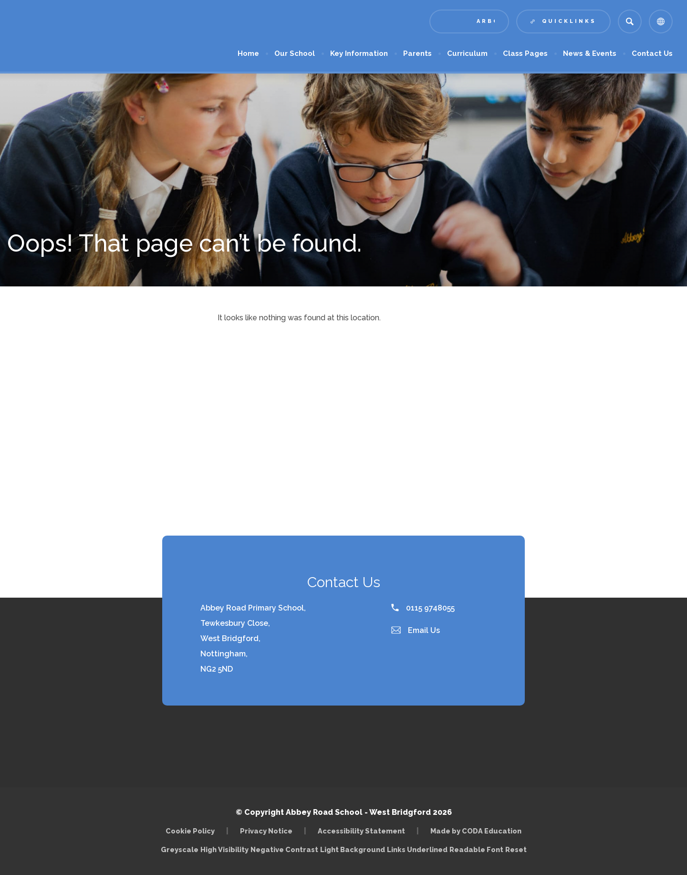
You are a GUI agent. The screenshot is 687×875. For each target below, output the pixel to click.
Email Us (415, 630)
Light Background (352, 849)
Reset (516, 849)
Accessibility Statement (361, 831)
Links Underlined (417, 849)
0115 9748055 (423, 607)
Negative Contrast (284, 849)
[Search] (630, 21)
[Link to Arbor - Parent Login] (469, 21)
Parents (417, 53)
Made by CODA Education (475, 831)
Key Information (359, 53)
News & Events (589, 53)
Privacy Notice (266, 831)
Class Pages (525, 53)
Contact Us (652, 53)
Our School (294, 53)
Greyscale (179, 849)
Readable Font (476, 849)
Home (248, 53)
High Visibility (224, 849)
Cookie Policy (190, 831)
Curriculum (467, 53)
